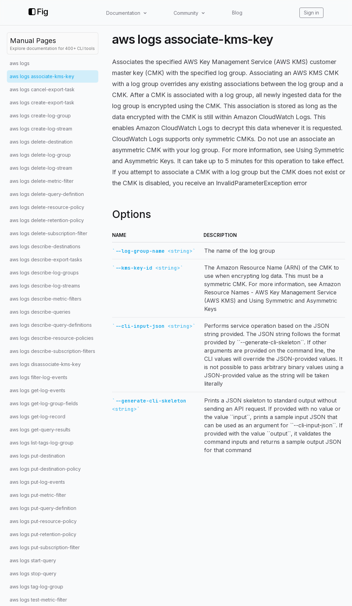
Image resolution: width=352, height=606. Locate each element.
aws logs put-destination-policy (45, 469)
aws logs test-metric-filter (38, 600)
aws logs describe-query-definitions (51, 325)
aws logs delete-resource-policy (47, 207)
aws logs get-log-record (37, 416)
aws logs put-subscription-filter (45, 547)
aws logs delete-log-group (40, 155)
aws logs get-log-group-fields (44, 403)
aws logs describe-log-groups (44, 272)
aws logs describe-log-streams (45, 286)
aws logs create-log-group (40, 115)
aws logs (20, 63)
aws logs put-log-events (37, 482)
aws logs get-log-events (37, 390)
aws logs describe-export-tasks (46, 259)
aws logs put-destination (37, 456)
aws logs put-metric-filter (38, 495)
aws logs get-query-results (40, 429)
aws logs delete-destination (41, 142)
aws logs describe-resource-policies (52, 338)
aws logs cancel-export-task (42, 89)
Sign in (311, 12)
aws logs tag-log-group (36, 586)
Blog (237, 12)
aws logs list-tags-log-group (42, 443)
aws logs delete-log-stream (41, 168)
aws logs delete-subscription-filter (48, 233)
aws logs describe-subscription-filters (52, 351)
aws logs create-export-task (42, 102)
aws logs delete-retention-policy (47, 220)
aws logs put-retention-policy (43, 534)
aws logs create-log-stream (41, 129)
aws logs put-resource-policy (43, 521)
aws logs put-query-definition (43, 508)
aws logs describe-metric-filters (45, 299)
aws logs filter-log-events (38, 377)
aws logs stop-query (33, 573)
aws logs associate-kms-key (42, 76)
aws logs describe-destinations (45, 246)
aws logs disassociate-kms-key (45, 364)
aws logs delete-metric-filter (42, 181)
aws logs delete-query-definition (47, 194)
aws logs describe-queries (40, 312)
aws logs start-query (33, 560)
